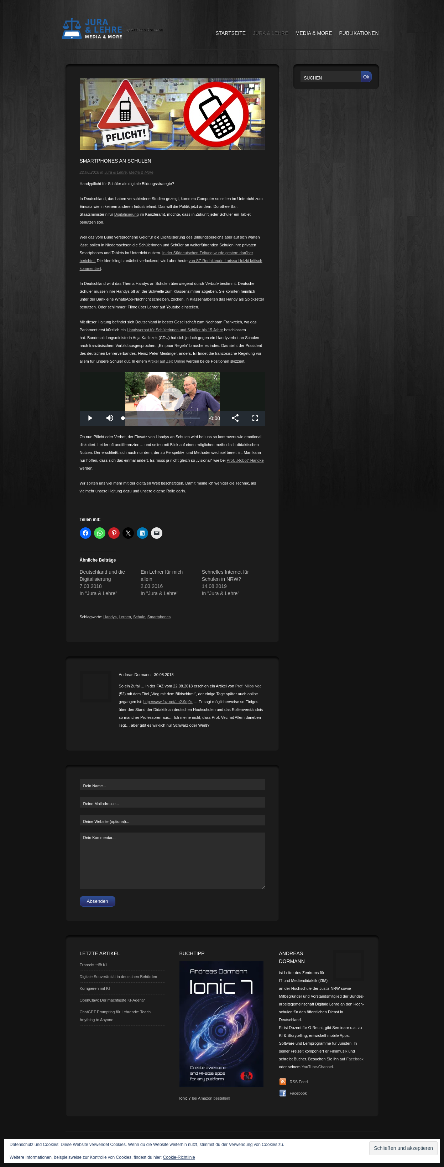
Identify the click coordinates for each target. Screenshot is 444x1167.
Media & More (314, 33)
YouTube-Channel (317, 1067)
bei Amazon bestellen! (211, 1098)
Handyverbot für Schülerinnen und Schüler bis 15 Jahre (175, 330)
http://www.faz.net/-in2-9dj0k (168, 702)
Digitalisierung (126, 214)
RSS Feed (299, 1082)
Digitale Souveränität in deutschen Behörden (118, 976)
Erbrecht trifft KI (93, 965)
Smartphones (159, 617)
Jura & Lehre (270, 33)
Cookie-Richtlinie (179, 1157)
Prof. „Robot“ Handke (245, 460)
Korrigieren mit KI (95, 988)
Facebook (354, 1059)
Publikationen (359, 33)
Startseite (230, 33)
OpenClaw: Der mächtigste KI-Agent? (112, 1000)
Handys (109, 617)
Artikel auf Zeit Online (166, 361)
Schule (139, 617)
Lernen (125, 617)
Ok (366, 77)
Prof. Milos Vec (248, 686)
